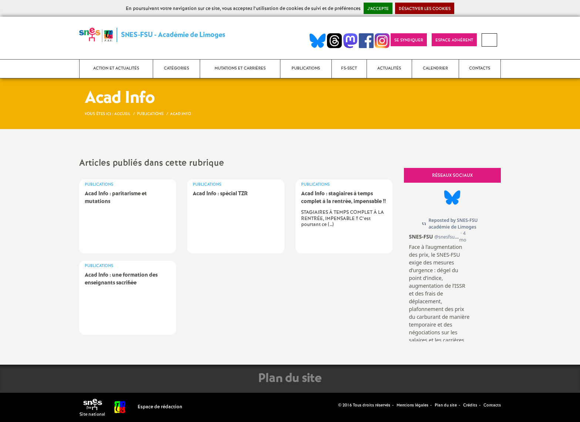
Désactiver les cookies (425, 9)
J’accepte (378, 9)
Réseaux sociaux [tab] (452, 175)
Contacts (492, 405)
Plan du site (446, 405)
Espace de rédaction (160, 407)
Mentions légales (412, 405)
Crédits (470, 405)
